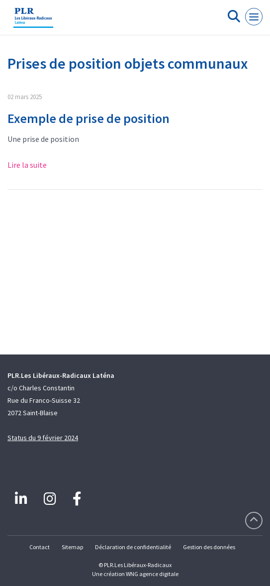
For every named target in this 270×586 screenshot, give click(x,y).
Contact (39, 547)
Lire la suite (27, 165)
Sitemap (72, 547)
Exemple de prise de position (88, 118)
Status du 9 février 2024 (42, 437)
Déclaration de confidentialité (133, 547)
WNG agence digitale (152, 574)
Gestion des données (209, 547)
